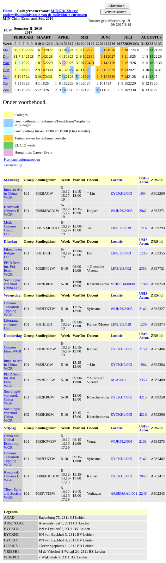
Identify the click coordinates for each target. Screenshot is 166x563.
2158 (143, 349)
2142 (143, 309)
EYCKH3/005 (121, 349)
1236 (143, 324)
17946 (144, 284)
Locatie (117, 180)
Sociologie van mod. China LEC (12, 284)
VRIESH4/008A (123, 284)
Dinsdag (10, 241)
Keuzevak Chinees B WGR (11, 211)
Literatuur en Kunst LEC (11, 324)
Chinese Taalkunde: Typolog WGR (12, 309)
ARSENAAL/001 (124, 493)
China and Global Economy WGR (11, 441)
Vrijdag (10, 428)
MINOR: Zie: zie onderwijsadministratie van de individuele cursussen (45, 13)
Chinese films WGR (12, 349)
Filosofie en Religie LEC (13, 253)
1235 (143, 253)
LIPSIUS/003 (121, 253)
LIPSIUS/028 (121, 324)
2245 (143, 493)
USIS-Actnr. (144, 180)
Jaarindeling (13, 165)
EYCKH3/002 (121, 476)
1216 (143, 228)
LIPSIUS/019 (121, 228)
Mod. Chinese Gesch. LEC (10, 228)
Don (6, 70)
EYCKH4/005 (121, 397)
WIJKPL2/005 (122, 211)
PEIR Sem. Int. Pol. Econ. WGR (12, 268)
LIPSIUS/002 (121, 268)
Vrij (6, 77)
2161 (143, 441)
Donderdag (13, 336)
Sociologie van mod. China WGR (12, 397)
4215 (143, 397)
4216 (143, 414)
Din (5, 56)
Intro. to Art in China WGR (13, 193)
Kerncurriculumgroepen (22, 159)
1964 (143, 193)
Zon (6, 90)
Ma (5, 50)
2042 (143, 211)
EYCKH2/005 (121, 459)
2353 (143, 268)
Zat (5, 83)
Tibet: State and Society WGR (12, 493)
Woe (6, 63)
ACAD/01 (118, 380)
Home (7, 11)
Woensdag (12, 295)
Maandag (11, 180)
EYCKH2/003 (121, 193)
